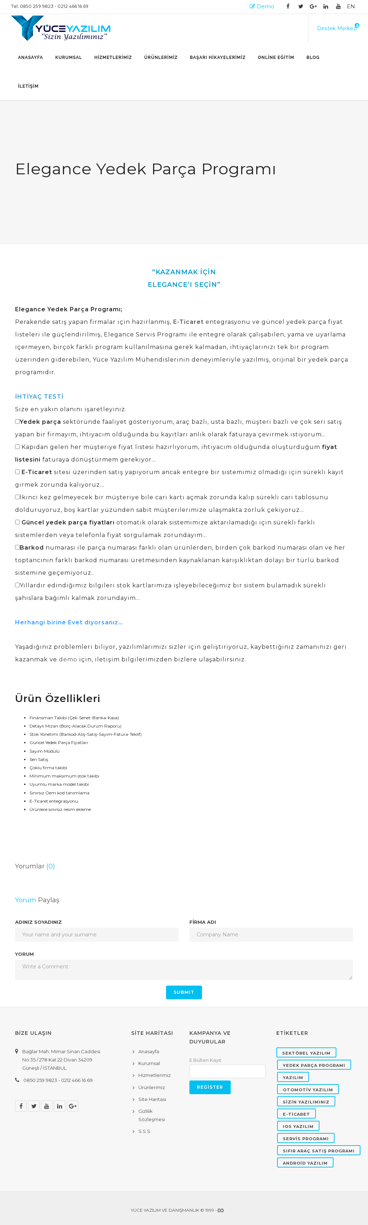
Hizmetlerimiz (154, 1075)
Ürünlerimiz (151, 1087)
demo (68, 659)
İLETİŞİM (28, 86)
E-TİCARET (296, 1114)
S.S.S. (144, 1131)
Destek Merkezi (337, 28)
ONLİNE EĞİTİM (276, 57)
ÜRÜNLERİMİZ (161, 57)
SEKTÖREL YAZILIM (306, 1053)
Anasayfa (30, 57)
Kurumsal (68, 57)
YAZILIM (293, 1077)
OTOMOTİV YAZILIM (308, 1089)
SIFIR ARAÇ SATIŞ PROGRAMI (319, 1150)
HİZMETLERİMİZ (113, 57)
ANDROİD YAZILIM (305, 1163)
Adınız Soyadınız (38, 922)
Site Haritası (152, 1099)
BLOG (313, 57)
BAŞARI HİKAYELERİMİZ (217, 57)
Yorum (24, 954)
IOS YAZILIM (298, 1126)
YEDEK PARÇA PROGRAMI (314, 1065)
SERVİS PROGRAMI (306, 1138)
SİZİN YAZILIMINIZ (306, 1102)
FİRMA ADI (202, 922)
